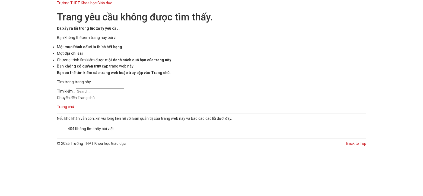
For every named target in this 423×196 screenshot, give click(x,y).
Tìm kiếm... (66, 91)
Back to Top (356, 143)
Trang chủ (65, 107)
